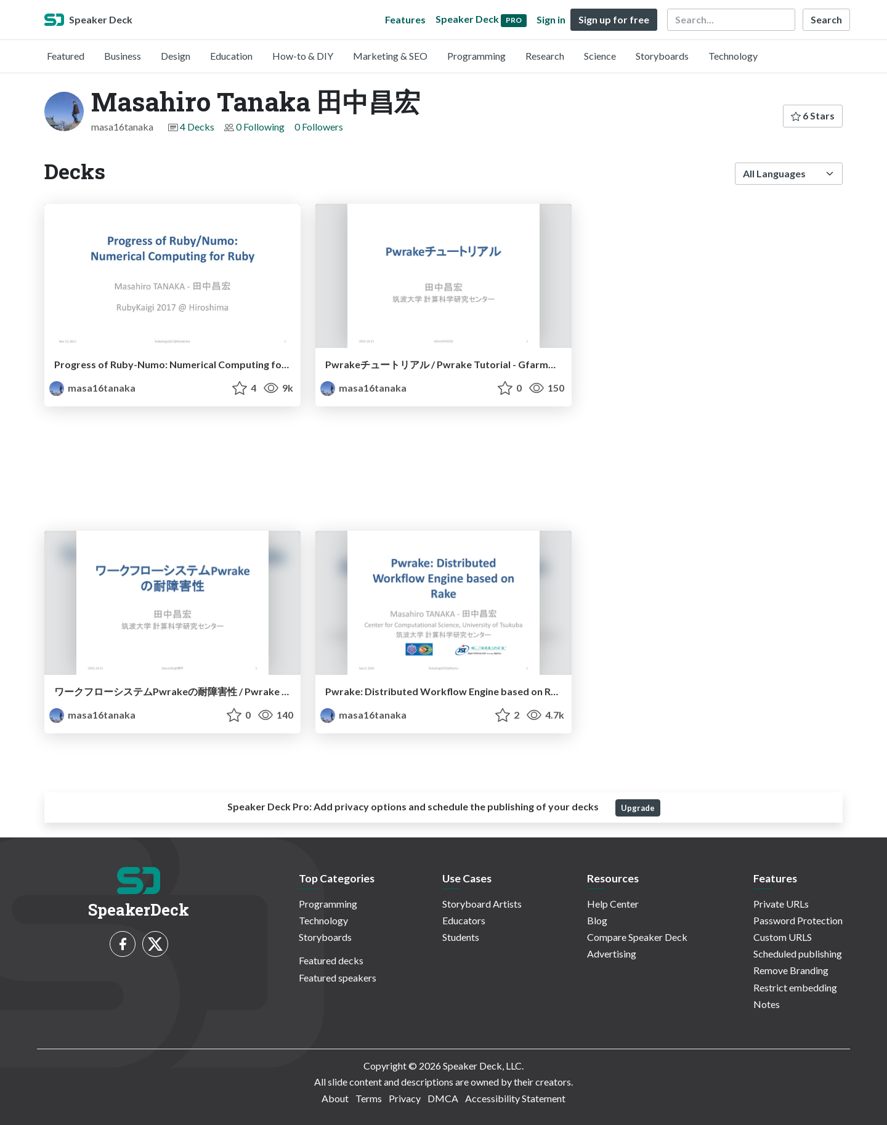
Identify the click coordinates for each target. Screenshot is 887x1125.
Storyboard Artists (482, 903)
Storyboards (662, 56)
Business (122, 56)
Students (460, 937)
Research (544, 56)
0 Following (260, 126)
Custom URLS (782, 937)
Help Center (613, 903)
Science (600, 56)
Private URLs (781, 903)
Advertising (611, 953)
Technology (733, 56)
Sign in (551, 19)
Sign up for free (613, 19)
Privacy (405, 1098)
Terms (368, 1098)
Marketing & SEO (390, 56)
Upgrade (638, 808)
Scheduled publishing (797, 953)
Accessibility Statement (515, 1098)
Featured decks (331, 960)
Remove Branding (790, 970)
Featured (65, 56)
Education (231, 56)
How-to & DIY (302, 56)
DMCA (442, 1098)
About (335, 1098)
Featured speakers (337, 977)
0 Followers (318, 126)
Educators (463, 920)
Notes (766, 1004)
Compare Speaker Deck (637, 937)
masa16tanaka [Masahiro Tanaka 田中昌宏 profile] (92, 387)
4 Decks (197, 126)
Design (175, 56)
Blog (597, 920)
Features (405, 19)
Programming (476, 56)
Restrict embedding (795, 987)
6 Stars (813, 115)
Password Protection (798, 920)
